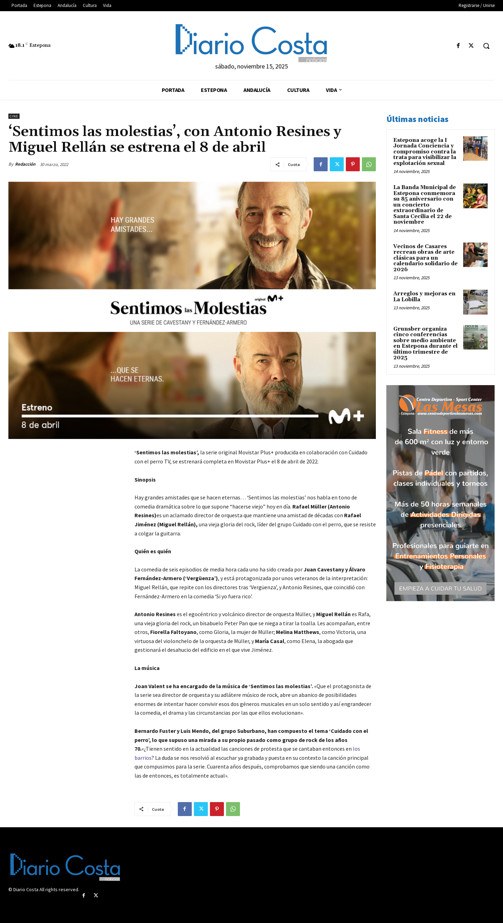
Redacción (25, 164)
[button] (486, 45)
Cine (14, 116)
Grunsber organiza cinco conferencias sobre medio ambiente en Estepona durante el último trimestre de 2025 (425, 343)
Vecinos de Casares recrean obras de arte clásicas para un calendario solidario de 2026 (425, 258)
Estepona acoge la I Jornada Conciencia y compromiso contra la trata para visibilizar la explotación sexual (424, 152)
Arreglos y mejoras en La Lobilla (424, 296)
